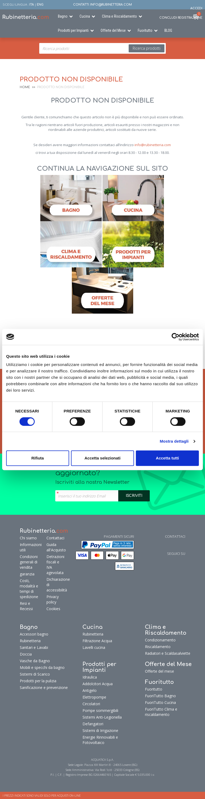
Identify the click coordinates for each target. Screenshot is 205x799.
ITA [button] (31, 4)
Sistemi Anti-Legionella (102, 717)
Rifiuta (37, 458)
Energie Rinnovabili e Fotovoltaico (100, 740)
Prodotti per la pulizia (38, 680)
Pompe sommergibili (100, 710)
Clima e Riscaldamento (119, 16)
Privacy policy (52, 599)
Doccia (26, 654)
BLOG (168, 30)
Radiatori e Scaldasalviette (167, 653)
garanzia (27, 573)
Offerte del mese (159, 671)
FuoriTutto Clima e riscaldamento (161, 712)
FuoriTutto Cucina (160, 702)
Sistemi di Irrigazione (100, 730)
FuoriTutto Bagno (160, 695)
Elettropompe (94, 697)
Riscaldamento (158, 646)
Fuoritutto (145, 30)
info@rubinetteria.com (153, 144)
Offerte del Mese (113, 30)
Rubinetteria (30, 640)
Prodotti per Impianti (73, 30)
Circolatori (91, 703)
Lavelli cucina (93, 647)
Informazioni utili (31, 547)
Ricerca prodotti (146, 48)
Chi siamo (28, 537)
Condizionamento (160, 639)
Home (25, 87)
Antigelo (89, 690)
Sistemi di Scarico (35, 674)
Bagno (63, 16)
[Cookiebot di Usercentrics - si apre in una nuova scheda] (175, 337)
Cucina (85, 16)
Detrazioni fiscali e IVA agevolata (54, 564)
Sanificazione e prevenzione (44, 687)
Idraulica (89, 677)
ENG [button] (40, 4)
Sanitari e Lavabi (34, 647)
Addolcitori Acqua (97, 683)
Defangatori (92, 723)
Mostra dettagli (174, 441)
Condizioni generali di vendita (29, 562)
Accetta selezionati (102, 458)
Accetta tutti (167, 458)
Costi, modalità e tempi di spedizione (29, 588)
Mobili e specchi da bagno (42, 667)
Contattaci (54, 537)
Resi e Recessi (26, 606)
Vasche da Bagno (35, 660)
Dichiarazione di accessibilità (54, 585)
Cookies (53, 608)
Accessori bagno (34, 634)
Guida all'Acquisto (54, 547)
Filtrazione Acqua (97, 640)
